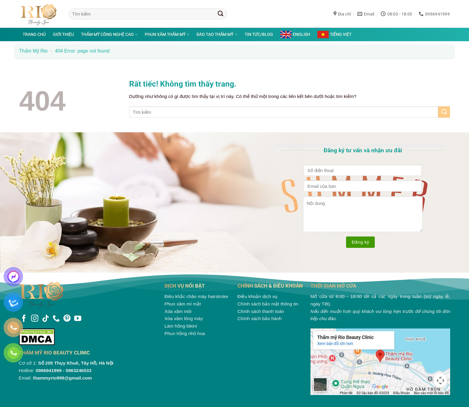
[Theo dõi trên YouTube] (77, 319)
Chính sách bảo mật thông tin (267, 303)
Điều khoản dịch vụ (257, 296)
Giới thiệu (63, 34)
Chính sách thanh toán (260, 311)
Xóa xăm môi (178, 311)
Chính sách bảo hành (259, 318)
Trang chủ (34, 34)
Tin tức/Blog (259, 34)
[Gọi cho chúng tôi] (56, 319)
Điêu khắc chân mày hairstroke (196, 296)
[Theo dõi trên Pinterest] (67, 319)
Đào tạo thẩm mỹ (217, 34)
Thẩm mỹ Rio (33, 50)
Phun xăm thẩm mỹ (167, 34)
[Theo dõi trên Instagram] (34, 319)
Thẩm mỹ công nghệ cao (109, 34)
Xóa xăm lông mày (184, 318)
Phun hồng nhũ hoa (185, 333)
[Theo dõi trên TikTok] (45, 319)
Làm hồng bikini (181, 325)
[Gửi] (220, 13)
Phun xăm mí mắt (183, 303)
